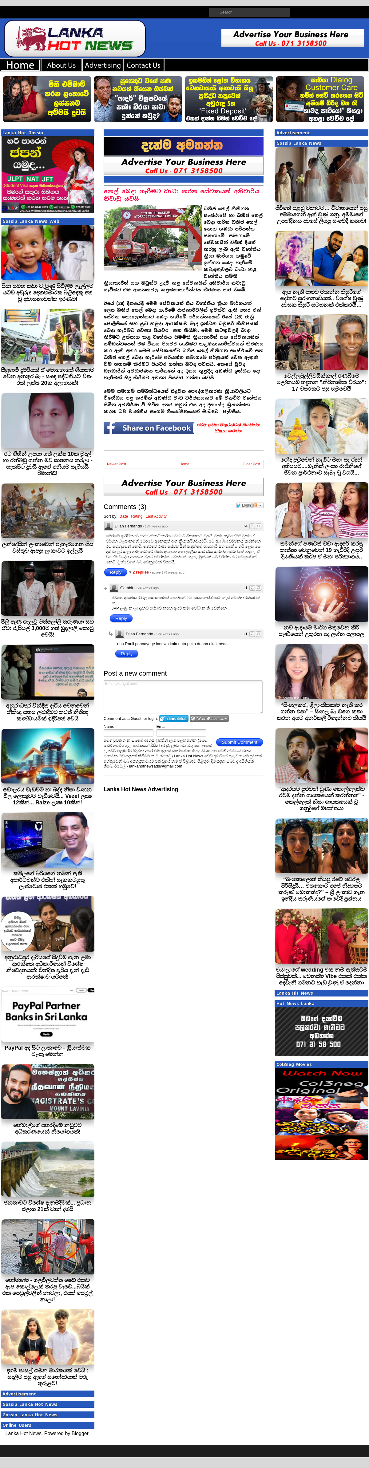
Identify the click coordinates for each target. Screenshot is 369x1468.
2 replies (141, 572)
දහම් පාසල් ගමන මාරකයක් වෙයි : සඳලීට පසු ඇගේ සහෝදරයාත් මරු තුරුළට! (47, 1377)
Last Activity (156, 516)
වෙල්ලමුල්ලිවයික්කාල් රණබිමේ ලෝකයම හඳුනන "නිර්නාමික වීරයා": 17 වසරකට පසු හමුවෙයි (321, 382)
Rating (137, 516)
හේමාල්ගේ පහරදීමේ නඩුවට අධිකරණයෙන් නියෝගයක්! (47, 1128)
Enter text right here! (183, 696)
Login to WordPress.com (209, 718)
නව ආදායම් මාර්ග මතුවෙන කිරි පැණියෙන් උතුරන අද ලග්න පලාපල (321, 631)
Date (123, 516)
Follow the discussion (258, 505)
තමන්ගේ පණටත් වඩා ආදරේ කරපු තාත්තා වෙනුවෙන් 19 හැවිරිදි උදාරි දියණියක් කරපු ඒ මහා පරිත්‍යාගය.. (321, 550)
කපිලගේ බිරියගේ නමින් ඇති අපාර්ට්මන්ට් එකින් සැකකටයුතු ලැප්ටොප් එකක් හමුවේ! (47, 880)
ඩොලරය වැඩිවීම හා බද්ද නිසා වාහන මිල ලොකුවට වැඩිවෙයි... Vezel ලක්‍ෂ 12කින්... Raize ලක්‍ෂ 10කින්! (47, 796)
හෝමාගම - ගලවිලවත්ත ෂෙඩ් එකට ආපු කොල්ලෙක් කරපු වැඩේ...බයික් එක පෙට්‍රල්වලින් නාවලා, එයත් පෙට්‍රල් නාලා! (47, 1290)
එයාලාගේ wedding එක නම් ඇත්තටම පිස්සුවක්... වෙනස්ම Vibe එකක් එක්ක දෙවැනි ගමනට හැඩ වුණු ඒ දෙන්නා (321, 976)
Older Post (251, 464)
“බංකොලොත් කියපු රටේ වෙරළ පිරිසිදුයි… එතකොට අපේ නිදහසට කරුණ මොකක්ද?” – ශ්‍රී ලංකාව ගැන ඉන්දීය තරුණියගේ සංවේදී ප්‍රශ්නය (321, 889)
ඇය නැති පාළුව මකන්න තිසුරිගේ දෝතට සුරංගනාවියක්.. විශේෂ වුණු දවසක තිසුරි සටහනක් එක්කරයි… (321, 298)
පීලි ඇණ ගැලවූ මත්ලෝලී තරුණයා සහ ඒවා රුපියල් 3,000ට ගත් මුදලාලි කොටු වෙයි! (47, 628)
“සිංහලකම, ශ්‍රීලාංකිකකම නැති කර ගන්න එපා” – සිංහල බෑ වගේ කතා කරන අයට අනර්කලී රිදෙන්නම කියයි (321, 711)
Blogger (80, 1433)
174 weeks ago (156, 526)
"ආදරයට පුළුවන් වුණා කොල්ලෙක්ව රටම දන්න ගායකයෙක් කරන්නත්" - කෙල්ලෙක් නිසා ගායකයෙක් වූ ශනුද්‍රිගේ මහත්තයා (321, 798)
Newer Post (116, 464)
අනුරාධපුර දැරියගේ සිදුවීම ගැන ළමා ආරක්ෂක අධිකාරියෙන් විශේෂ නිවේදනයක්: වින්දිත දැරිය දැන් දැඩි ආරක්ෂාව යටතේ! (47, 967)
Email (162, 726)
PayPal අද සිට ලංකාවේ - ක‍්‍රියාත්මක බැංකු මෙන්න (47, 1051)
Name (109, 726)
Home (184, 464)
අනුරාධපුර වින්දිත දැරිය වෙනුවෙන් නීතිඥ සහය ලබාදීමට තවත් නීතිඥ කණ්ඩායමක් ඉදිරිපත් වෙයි (47, 712)
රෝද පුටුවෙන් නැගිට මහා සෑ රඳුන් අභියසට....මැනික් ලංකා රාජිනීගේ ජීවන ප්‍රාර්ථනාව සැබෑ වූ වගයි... (321, 466)
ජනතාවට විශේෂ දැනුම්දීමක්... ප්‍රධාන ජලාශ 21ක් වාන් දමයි (47, 1206)
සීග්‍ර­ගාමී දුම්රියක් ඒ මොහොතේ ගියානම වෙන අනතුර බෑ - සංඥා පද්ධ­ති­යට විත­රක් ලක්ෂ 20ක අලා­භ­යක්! (47, 376)
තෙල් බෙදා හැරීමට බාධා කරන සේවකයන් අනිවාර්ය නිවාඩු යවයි (182, 195)
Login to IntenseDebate (173, 718)
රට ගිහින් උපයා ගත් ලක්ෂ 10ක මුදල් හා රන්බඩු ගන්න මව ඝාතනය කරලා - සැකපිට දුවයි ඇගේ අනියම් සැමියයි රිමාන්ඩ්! (47, 463)
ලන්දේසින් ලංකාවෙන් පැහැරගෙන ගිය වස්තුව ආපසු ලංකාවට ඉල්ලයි (47, 547)
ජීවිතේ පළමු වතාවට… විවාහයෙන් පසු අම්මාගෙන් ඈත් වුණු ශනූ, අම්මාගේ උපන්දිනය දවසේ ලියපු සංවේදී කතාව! (321, 214)
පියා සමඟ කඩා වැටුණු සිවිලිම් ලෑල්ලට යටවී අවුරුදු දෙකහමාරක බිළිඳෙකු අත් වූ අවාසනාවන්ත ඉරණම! (47, 292)
